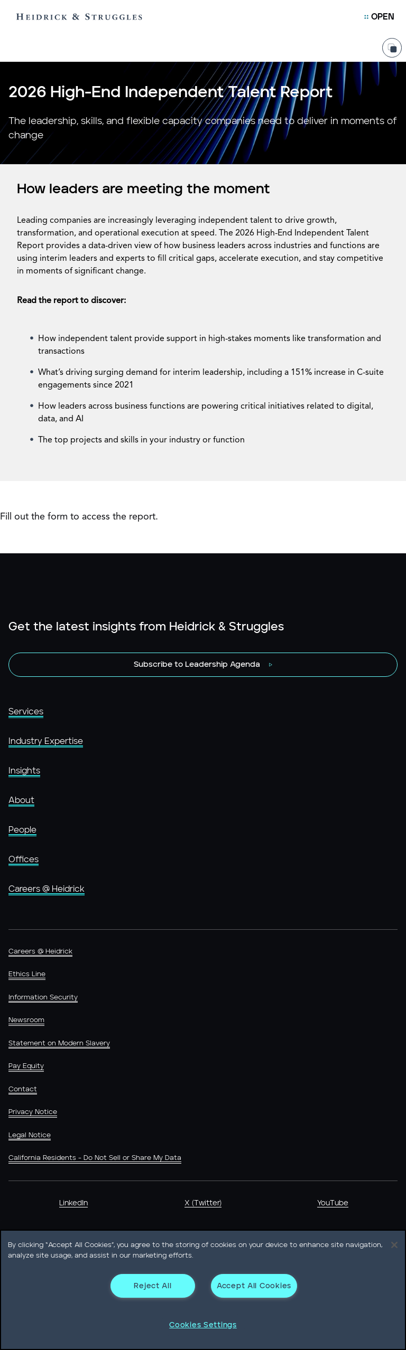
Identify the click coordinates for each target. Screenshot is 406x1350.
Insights (24, 771)
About (21, 800)
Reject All (152, 1286)
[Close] (394, 1245)
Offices (23, 859)
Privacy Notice (32, 1112)
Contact (22, 1089)
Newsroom (26, 1020)
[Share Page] (392, 41)
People (22, 830)
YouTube (332, 1203)
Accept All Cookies (254, 1286)
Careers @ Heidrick (46, 889)
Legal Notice (29, 1135)
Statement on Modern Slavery (59, 1043)
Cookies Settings (203, 1325)
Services (25, 711)
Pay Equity (26, 1066)
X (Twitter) (203, 1203)
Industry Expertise (45, 741)
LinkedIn (73, 1203)
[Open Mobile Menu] (379, 17)
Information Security (43, 997)
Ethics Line (26, 974)
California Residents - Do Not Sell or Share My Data (94, 1158)
